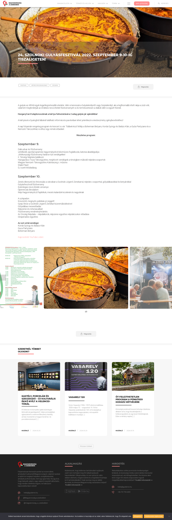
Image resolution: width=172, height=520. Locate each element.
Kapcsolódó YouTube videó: (31, 237)
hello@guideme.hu (31, 493)
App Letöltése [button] (142, 3)
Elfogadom (138, 516)
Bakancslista (64, 3)
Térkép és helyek (85, 3)
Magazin (103, 3)
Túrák (116, 3)
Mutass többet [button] (86, 446)
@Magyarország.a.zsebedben (34, 498)
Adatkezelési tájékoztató (154, 516)
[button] (143, 87)
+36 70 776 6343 (124, 492)
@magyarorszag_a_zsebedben (36, 503)
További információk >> (73, 485)
